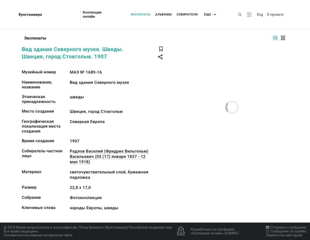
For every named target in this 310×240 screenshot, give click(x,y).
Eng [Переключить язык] (260, 14)
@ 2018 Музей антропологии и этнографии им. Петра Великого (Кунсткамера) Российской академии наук (88, 227)
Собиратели (187, 14)
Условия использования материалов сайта (38, 235)
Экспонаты (141, 14)
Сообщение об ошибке (286, 231)
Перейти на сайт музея (284, 235)
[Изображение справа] (275, 37)
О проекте (275, 14)
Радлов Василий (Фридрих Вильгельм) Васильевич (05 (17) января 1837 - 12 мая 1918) (109, 156)
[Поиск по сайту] (240, 14)
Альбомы (163, 14)
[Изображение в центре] (283, 37)
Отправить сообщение (286, 227)
